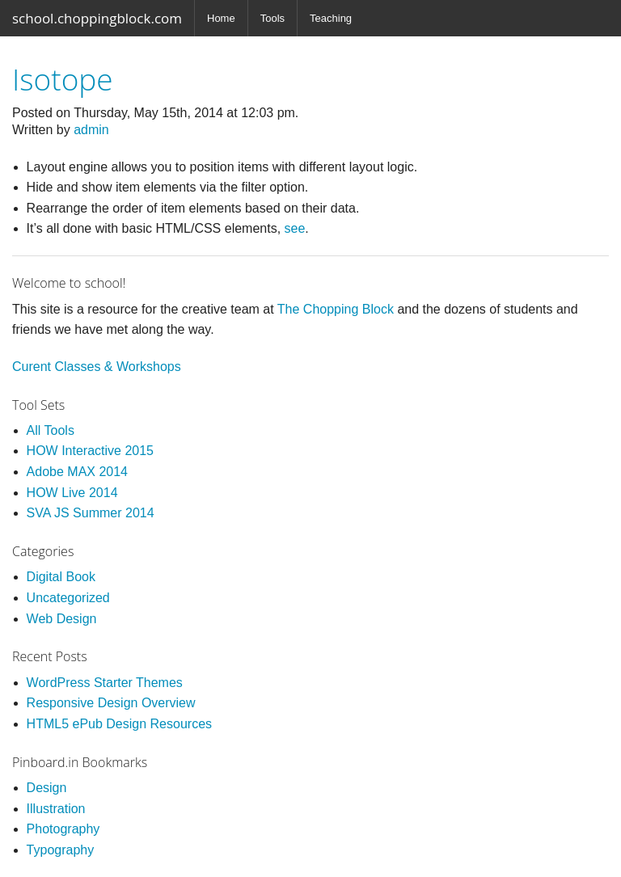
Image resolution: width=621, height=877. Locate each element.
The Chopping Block (335, 309)
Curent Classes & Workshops (96, 366)
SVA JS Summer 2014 (90, 513)
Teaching (331, 18)
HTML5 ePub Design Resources (119, 724)
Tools (272, 18)
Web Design (62, 619)
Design (47, 788)
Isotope (62, 78)
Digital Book (61, 577)
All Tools (50, 430)
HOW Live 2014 (72, 493)
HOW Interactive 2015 (90, 450)
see (295, 228)
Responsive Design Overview (111, 703)
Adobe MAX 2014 (77, 472)
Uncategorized (68, 598)
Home (221, 18)
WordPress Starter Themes (105, 682)
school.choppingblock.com (97, 18)
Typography (61, 850)
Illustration (56, 809)
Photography (63, 829)
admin (91, 130)
